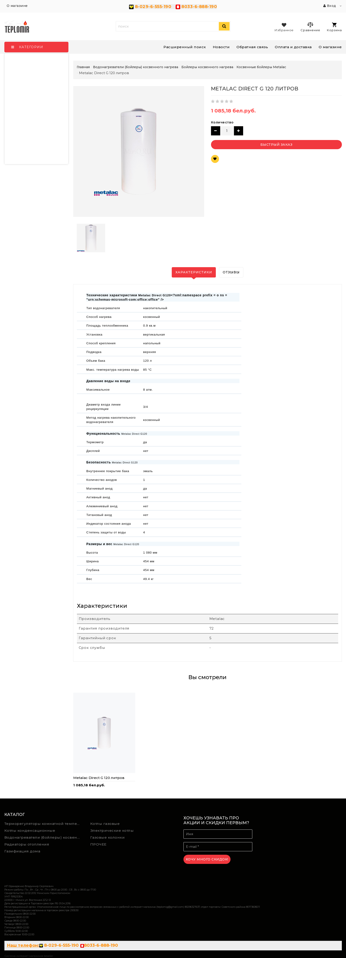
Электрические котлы (112, 830)
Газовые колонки (107, 837)
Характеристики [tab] (193, 272)
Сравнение (310, 27)
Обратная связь (252, 47)
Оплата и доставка (293, 47)
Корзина (334, 27)
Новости (221, 47)
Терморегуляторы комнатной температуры (44, 823)
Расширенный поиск (184, 47)
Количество (222, 122)
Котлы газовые (105, 823)
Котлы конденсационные (29, 830)
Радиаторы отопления (26, 844)
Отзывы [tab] (231, 272)
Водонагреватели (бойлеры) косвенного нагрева (44, 837)
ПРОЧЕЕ (98, 844)
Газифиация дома (22, 851)
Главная (83, 67)
